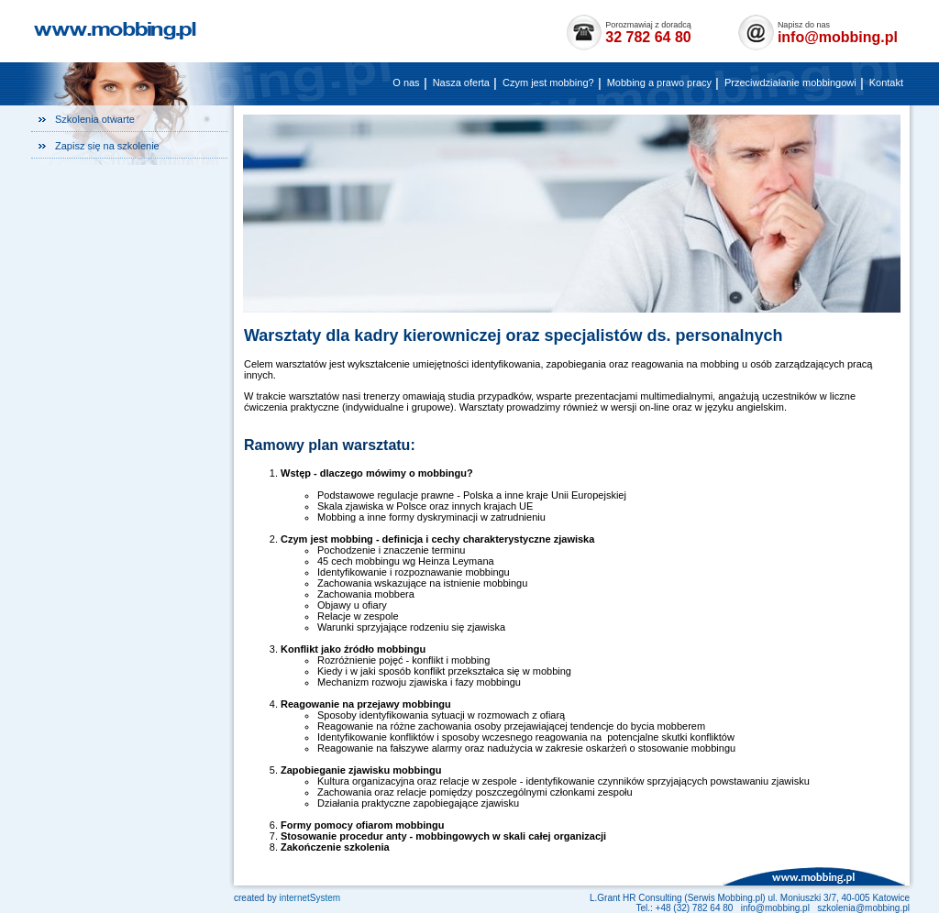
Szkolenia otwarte (95, 119)
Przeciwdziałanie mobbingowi (790, 82)
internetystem (309, 898)
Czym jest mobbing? (548, 82)
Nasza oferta (461, 82)
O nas (405, 82)
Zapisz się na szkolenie (107, 145)
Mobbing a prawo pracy (659, 82)
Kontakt (886, 82)
